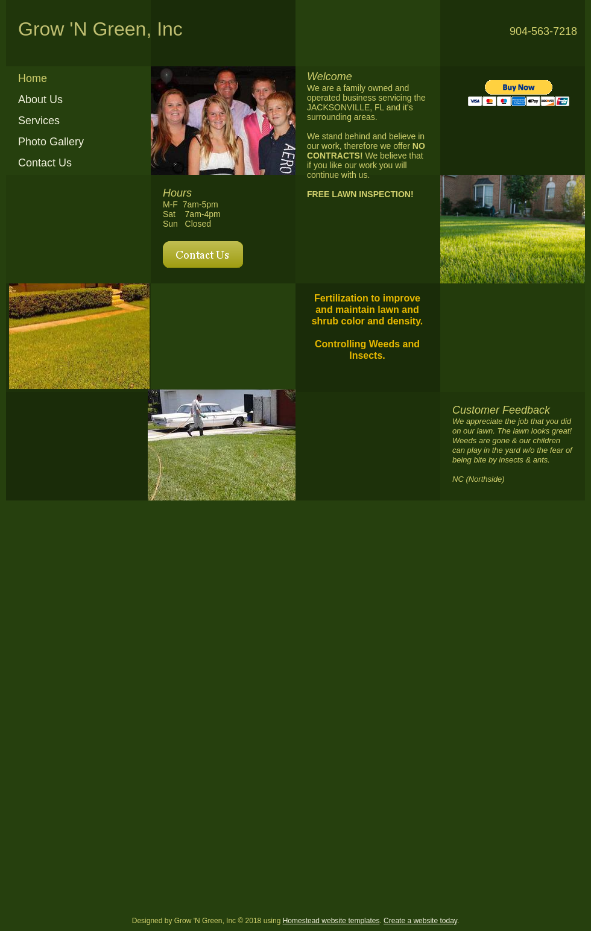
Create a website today (420, 921)
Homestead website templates (331, 921)
